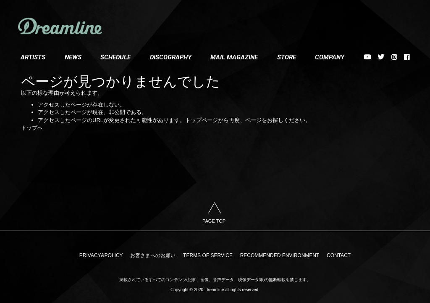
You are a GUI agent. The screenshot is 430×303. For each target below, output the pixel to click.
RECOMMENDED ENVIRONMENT (278, 257)
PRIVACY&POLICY (104, 257)
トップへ (32, 128)
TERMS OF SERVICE (208, 257)
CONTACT (335, 257)
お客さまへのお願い (154, 257)
